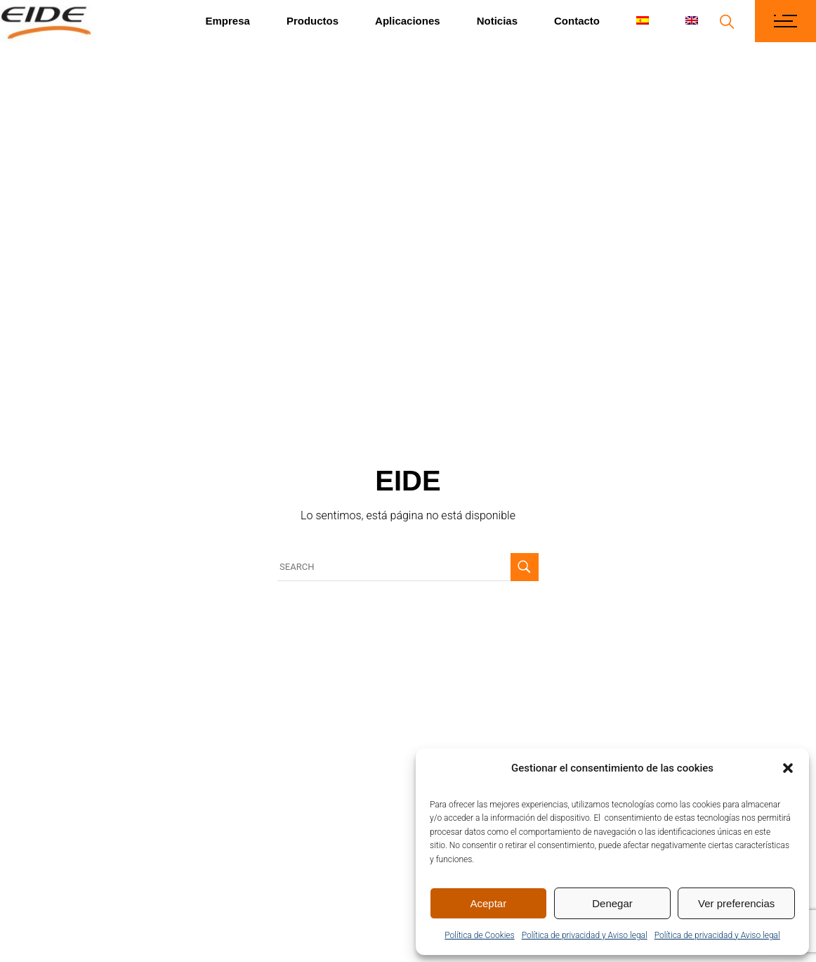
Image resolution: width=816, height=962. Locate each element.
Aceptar (488, 903)
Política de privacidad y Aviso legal (584, 935)
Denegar (612, 903)
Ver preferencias (736, 903)
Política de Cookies (479, 935)
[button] (788, 768)
